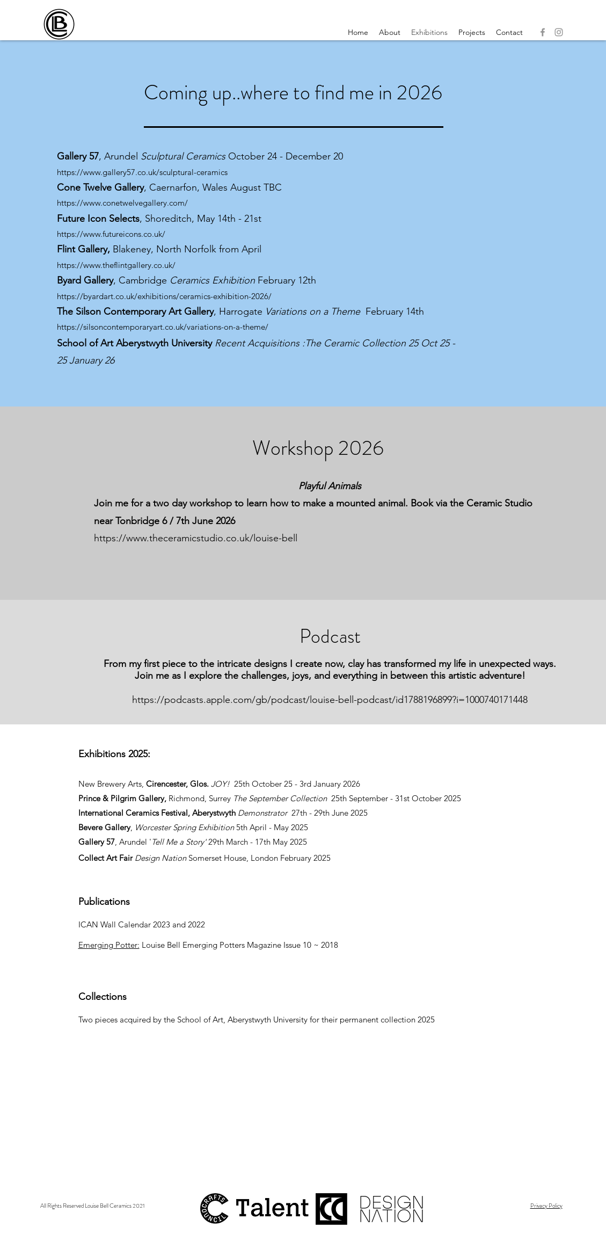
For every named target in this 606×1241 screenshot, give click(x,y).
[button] (472, 32)
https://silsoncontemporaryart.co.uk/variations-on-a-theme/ (162, 327)
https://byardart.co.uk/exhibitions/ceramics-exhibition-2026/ (164, 296)
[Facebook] (542, 32)
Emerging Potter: (109, 945)
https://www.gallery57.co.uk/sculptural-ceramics (142, 172)
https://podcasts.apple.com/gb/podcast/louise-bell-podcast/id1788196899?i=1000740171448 (330, 700)
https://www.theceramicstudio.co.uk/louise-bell (195, 538)
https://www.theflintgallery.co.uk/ (116, 265)
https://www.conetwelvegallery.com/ (122, 203)
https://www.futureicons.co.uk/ (111, 234)
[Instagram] (558, 32)
